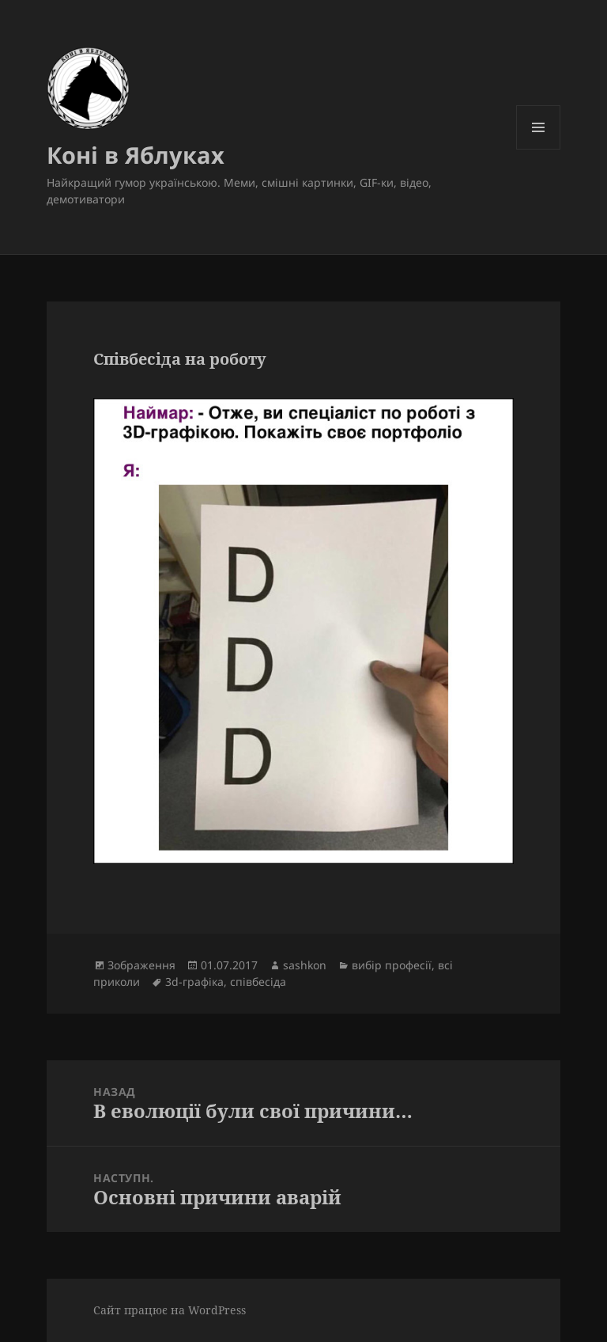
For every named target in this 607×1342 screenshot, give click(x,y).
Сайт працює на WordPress (169, 1309)
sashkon (304, 964)
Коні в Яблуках (135, 154)
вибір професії (392, 964)
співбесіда (258, 981)
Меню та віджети (538, 149)
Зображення (141, 964)
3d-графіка (194, 981)
